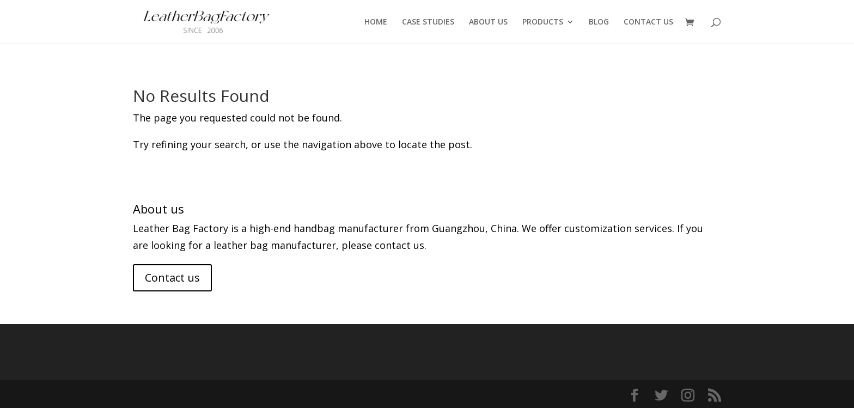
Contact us (172, 277)
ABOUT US (488, 22)
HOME (375, 22)
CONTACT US (648, 22)
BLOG (599, 22)
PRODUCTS (542, 22)
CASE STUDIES (428, 22)
